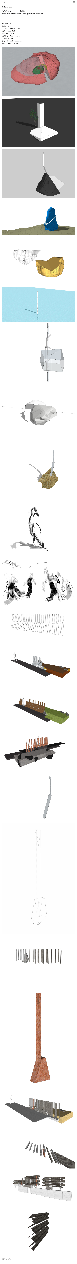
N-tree (4, 2)
